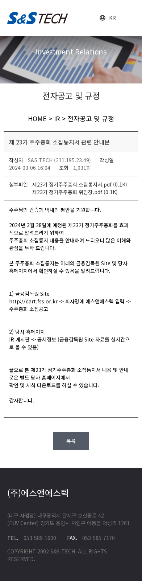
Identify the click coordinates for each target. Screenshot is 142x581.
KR (112, 18)
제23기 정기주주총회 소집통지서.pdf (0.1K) (79, 184)
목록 (71, 441)
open (130, 18)
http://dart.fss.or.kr (33, 301)
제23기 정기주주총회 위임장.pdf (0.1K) (75, 192)
